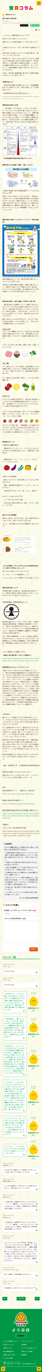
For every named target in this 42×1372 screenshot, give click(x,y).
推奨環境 (23, 1355)
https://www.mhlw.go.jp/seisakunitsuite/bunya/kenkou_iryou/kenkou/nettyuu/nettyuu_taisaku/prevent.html (20, 815)
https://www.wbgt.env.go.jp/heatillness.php (18, 804)
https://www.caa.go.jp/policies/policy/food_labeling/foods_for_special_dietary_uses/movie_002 (21, 659)
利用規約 (23, 1345)
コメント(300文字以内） (15, 918)
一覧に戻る (21, 1298)
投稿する (34, 949)
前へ (4, 1298)
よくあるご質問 (8, 1358)
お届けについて (8, 1348)
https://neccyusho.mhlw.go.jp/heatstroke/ (18, 794)
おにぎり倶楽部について (10, 1341)
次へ (37, 1298)
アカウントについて (27, 1341)
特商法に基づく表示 (9, 1355)
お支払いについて (8, 1345)
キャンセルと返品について (29, 1348)
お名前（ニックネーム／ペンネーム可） (20, 910)
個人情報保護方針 (8, 1351)
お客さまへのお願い (27, 1351)
